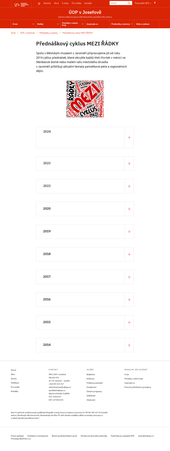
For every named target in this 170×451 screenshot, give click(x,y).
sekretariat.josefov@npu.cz (60, 388)
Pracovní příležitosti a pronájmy (137, 388)
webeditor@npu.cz (19, 439)
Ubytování (91, 400)
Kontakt (88, 3)
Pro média (76, 3)
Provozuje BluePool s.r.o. (21, 442)
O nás (126, 375)
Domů (13, 370)
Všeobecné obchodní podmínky (97, 436)
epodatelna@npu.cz (57, 391)
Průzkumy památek (95, 383)
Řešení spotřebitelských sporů (67, 436)
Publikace (15, 383)
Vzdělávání (91, 396)
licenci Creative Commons (71, 413)
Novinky (47, 3)
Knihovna (90, 379)
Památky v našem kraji (133, 379)
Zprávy (14, 379)
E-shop (65, 3)
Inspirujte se (129, 383)
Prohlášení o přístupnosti (39, 436)
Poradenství (91, 388)
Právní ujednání (17, 436)
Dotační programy (94, 392)
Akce (56, 3)
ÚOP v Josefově (85, 12)
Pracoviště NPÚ (143, 3)
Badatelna (91, 375)
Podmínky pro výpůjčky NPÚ (127, 436)
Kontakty (14, 392)
